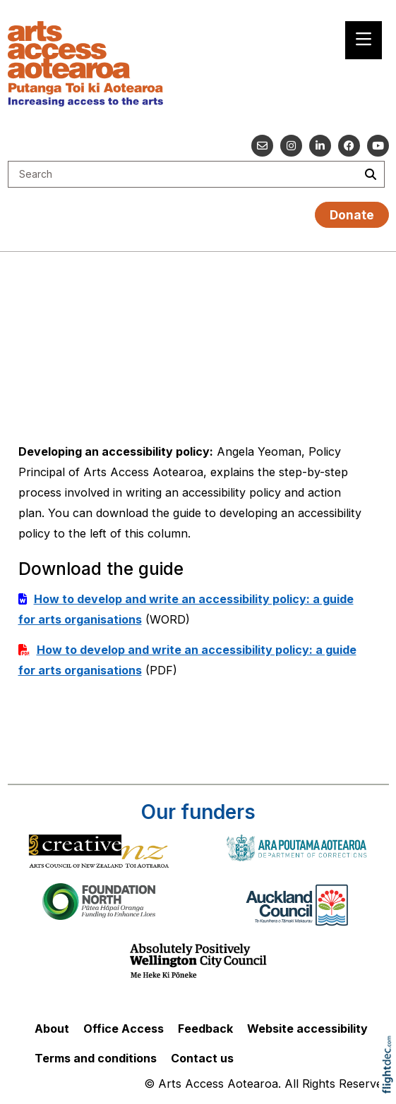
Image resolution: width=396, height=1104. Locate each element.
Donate (352, 214)
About (52, 1028)
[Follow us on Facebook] (349, 146)
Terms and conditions (96, 1058)
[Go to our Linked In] (320, 146)
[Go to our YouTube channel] (378, 146)
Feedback (205, 1028)
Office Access (123, 1028)
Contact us (202, 1058)
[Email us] (262, 146)
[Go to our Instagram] (291, 146)
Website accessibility (307, 1028)
